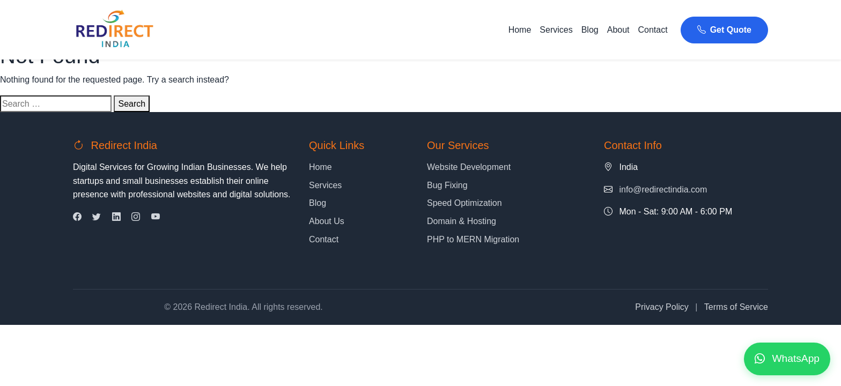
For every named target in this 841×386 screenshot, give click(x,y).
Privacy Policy (662, 306)
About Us (326, 221)
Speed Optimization (464, 202)
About (618, 29)
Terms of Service (736, 306)
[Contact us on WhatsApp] (787, 359)
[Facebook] (77, 216)
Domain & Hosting (461, 221)
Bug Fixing (447, 185)
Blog (590, 29)
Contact (653, 29)
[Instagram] (135, 216)
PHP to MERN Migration (473, 239)
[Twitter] (96, 216)
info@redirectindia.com (663, 189)
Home (520, 29)
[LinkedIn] (116, 216)
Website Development (469, 167)
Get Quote (724, 29)
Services (556, 29)
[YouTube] (155, 216)
